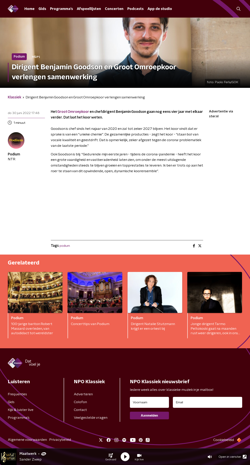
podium (65, 245)
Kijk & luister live (20, 410)
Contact (80, 410)
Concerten (114, 9)
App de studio (159, 9)
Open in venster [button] (232, 457)
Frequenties (17, 394)
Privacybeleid (60, 440)
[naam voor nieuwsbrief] (149, 402)
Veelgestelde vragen (90, 418)
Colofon (80, 402)
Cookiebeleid (223, 440)
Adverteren (83, 394)
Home (29, 9)
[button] (110, 457)
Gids (42, 9)
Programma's (61, 9)
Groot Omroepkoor (73, 112)
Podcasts (135, 9)
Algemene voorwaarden (27, 440)
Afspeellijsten (89, 9)
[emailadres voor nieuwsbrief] (207, 402)
